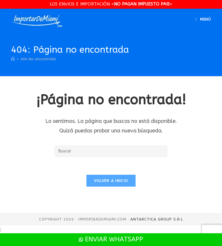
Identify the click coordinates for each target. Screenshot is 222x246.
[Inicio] (13, 59)
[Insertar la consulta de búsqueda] (111, 151)
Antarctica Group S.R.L (156, 219)
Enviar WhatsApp (111, 239)
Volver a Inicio (111, 180)
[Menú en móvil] (203, 19)
